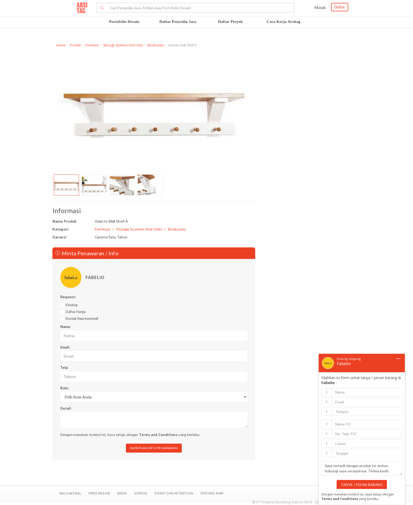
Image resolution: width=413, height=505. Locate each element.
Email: (65, 347)
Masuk (320, 7)
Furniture (92, 45)
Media (122, 493)
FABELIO (94, 277)
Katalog (71, 305)
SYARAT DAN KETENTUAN (174, 493)
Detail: (65, 408)
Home (61, 45)
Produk (75, 45)
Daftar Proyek (230, 21)
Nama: (65, 327)
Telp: (64, 367)
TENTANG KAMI (211, 493)
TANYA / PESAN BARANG (362, 485)
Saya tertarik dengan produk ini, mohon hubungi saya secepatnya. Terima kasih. (361, 468)
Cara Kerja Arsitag (284, 21)
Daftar (339, 7)
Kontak (141, 493)
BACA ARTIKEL (70, 493)
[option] (66, 185)
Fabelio (344, 363)
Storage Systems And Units (123, 45)
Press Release (99, 493)
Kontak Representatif (82, 318)
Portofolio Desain (124, 21)
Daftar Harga (76, 312)
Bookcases (156, 45)
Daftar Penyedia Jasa (177, 21)
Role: (64, 388)
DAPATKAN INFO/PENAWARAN (154, 448)
